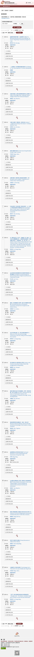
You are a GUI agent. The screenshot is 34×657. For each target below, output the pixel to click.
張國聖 (11, 70)
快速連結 (29, 2)
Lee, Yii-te (15, 279)
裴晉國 (11, 309)
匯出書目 (19, 32)
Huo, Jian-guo (16, 367)
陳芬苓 (11, 213)
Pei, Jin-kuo (16, 309)
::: (1, 8)
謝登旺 (11, 543)
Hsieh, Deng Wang (17, 543)
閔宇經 (11, 43)
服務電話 (26, 641)
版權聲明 (30, 641)
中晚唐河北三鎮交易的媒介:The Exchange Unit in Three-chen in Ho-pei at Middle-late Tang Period (20, 568)
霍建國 (11, 367)
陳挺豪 (11, 428)
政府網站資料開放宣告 (18, 641)
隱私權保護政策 (4, 641)
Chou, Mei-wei (16, 398)
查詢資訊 (6, 10)
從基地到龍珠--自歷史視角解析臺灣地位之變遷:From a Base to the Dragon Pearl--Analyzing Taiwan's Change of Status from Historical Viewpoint (21, 95)
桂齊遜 (11, 127)
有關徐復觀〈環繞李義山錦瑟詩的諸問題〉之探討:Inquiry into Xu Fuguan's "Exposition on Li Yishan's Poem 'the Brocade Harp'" (19, 179)
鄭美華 (11, 516)
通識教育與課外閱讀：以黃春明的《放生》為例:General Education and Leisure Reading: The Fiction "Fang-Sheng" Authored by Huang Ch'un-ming (20, 39)
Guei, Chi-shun (16, 127)
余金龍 (11, 182)
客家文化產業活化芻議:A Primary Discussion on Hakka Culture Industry (20, 541)
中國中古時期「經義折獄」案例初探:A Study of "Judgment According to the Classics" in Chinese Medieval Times (20, 124)
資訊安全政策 (11, 641)
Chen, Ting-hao (16, 428)
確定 (22, 23)
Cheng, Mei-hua (16, 516)
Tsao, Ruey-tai (16, 98)
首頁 (2, 10)
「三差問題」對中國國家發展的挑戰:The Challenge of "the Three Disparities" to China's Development (21, 67)
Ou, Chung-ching (16, 249)
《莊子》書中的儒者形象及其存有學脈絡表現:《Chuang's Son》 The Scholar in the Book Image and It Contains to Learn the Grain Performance (20, 596)
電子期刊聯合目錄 (9, 58)
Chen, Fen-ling (16, 213)
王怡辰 (11, 154)
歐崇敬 (11, 249)
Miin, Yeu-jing (16, 43)
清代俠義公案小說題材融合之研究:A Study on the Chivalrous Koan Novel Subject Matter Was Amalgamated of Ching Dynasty (20, 364)
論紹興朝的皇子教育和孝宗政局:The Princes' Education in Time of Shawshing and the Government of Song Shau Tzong (19, 453)
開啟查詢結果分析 (6, 6)
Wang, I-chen (16, 154)
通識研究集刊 (13, 45)
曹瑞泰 (11, 98)
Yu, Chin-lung (16, 182)
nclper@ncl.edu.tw (5, 18)
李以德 (11, 279)
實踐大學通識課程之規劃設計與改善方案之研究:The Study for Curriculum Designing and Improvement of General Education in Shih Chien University (20, 513)
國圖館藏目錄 (8, 53)
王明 (11, 456)
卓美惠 (11, 398)
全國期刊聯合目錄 (9, 56)
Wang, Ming (14, 456)
